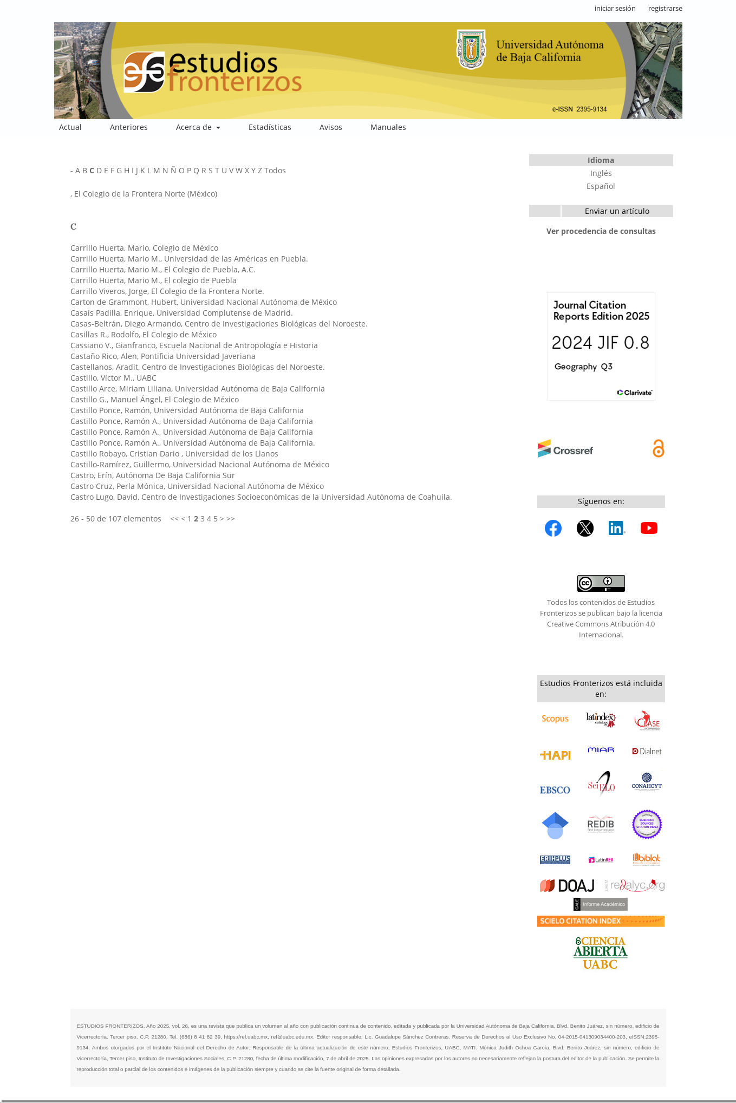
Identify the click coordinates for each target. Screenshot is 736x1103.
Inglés (601, 173)
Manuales (388, 127)
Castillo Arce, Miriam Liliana (120, 388)
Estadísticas (270, 127)
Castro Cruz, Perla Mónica (117, 486)
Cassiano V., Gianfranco (112, 345)
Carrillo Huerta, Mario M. (115, 258)
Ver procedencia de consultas (601, 231)
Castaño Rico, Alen (103, 356)
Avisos (331, 127)
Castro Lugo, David (104, 497)
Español (601, 186)
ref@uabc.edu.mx (291, 1037)
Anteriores (129, 127)
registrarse (665, 8)
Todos (275, 170)
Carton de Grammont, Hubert (123, 302)
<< (174, 518)
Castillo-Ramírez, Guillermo (119, 464)
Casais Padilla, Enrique (111, 313)
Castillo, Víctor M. (101, 378)
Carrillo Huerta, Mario (109, 248)
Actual (70, 127)
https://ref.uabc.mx (246, 1037)
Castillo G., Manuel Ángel (115, 399)
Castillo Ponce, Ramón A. (114, 421)
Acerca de (195, 127)
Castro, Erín (91, 475)
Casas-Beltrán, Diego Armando (125, 323)
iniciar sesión (615, 8)
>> (230, 518)
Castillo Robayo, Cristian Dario (125, 453)
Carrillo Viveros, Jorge (108, 291)
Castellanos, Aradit (104, 367)
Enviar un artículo (617, 211)
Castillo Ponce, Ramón (110, 410)
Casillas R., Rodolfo (104, 334)
